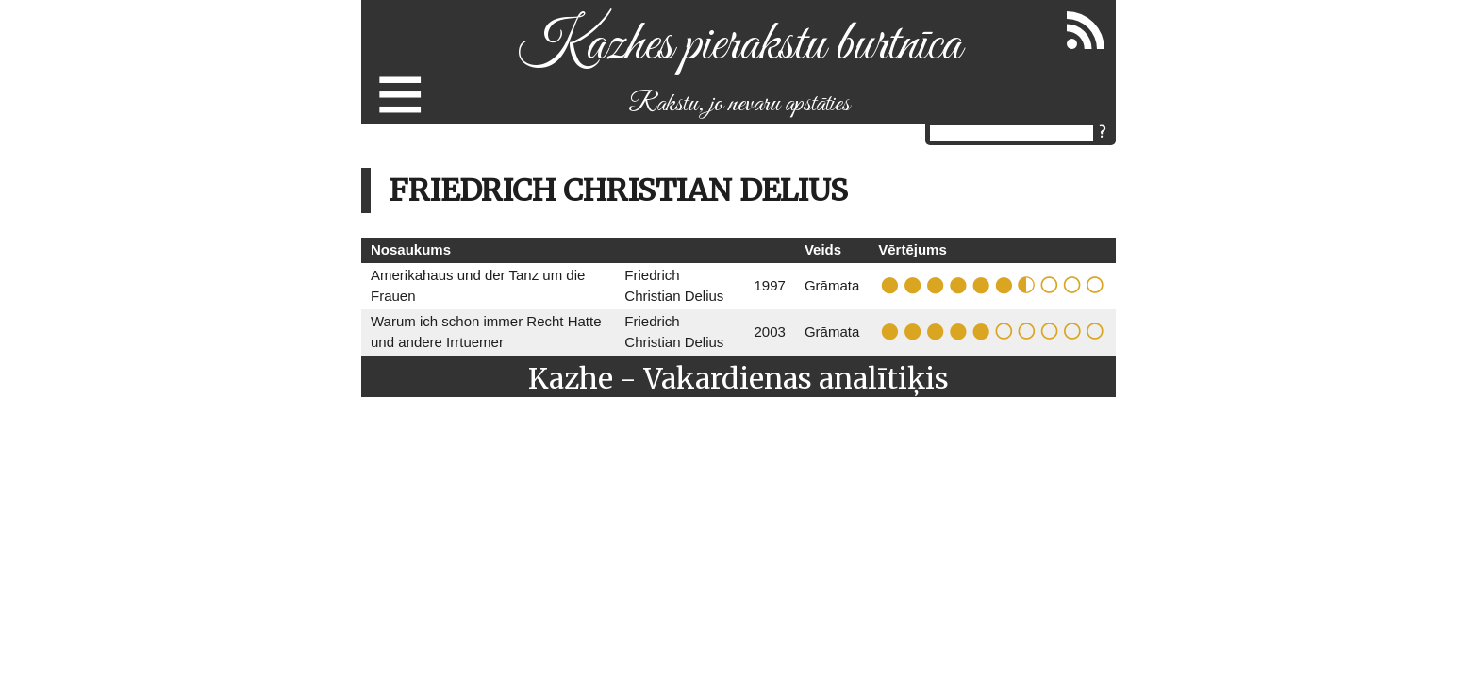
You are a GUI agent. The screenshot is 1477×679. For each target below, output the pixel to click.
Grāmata (832, 285)
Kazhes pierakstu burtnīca (739, 45)
